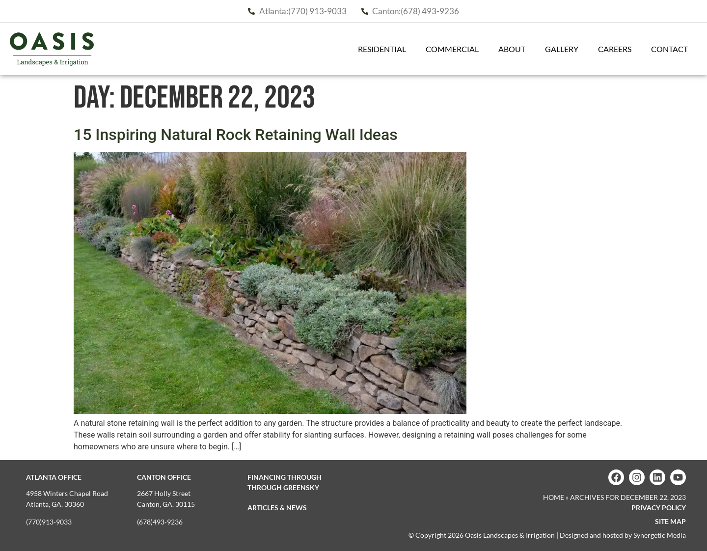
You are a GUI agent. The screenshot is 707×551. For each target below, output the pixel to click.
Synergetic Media (659, 535)
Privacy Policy (658, 507)
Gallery (564, 49)
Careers (617, 49)
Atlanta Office (54, 477)
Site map (670, 521)
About (514, 49)
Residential (384, 49)
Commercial (455, 49)
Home (553, 497)
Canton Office (164, 477)
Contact (672, 49)
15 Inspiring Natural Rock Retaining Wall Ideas (236, 134)
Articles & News (277, 507)
